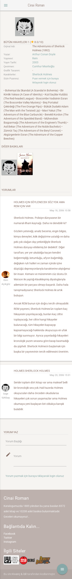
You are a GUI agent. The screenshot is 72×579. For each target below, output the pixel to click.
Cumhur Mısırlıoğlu (43, 66)
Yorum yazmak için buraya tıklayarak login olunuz (35, 475)
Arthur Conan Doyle (43, 54)
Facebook (9, 533)
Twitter (8, 537)
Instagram (10, 541)
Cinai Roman (36, 5)
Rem (35, 58)
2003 (35, 62)
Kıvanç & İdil (19, 574)
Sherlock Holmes (42, 74)
